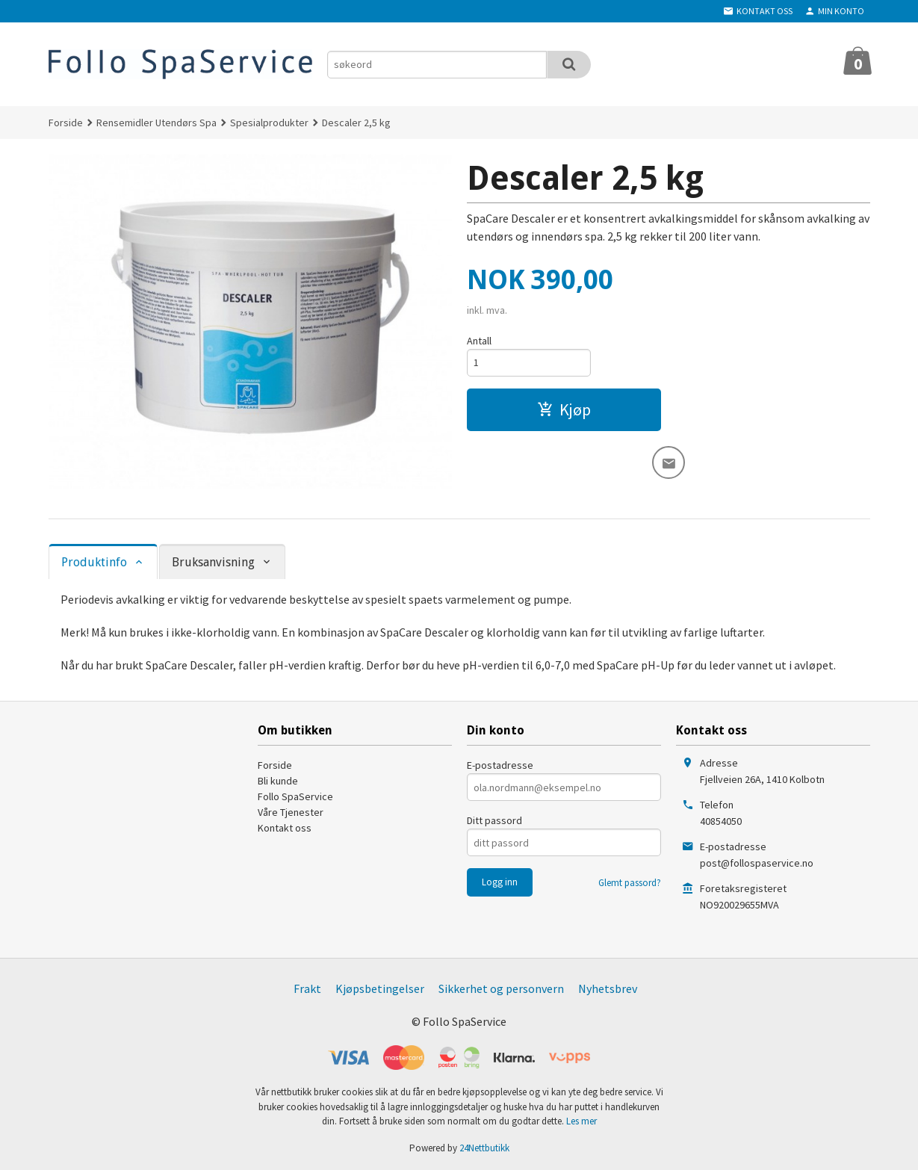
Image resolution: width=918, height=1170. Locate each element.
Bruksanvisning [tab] (213, 562)
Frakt (307, 988)
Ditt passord (494, 820)
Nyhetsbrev (607, 988)
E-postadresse (500, 765)
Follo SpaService (295, 796)
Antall (479, 340)
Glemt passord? (629, 882)
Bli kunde (278, 780)
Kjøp (564, 409)
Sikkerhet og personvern (501, 988)
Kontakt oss (284, 828)
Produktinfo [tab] (94, 562)
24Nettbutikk (484, 1148)
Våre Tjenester (290, 812)
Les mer (581, 1121)
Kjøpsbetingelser (379, 988)
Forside (66, 122)
